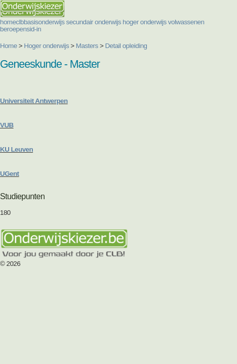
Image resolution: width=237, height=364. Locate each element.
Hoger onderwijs (46, 46)
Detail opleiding (126, 46)
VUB (7, 125)
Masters (87, 46)
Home (8, 46)
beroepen (13, 29)
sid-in (33, 29)
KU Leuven (16, 149)
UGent (9, 173)
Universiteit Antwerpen (34, 101)
